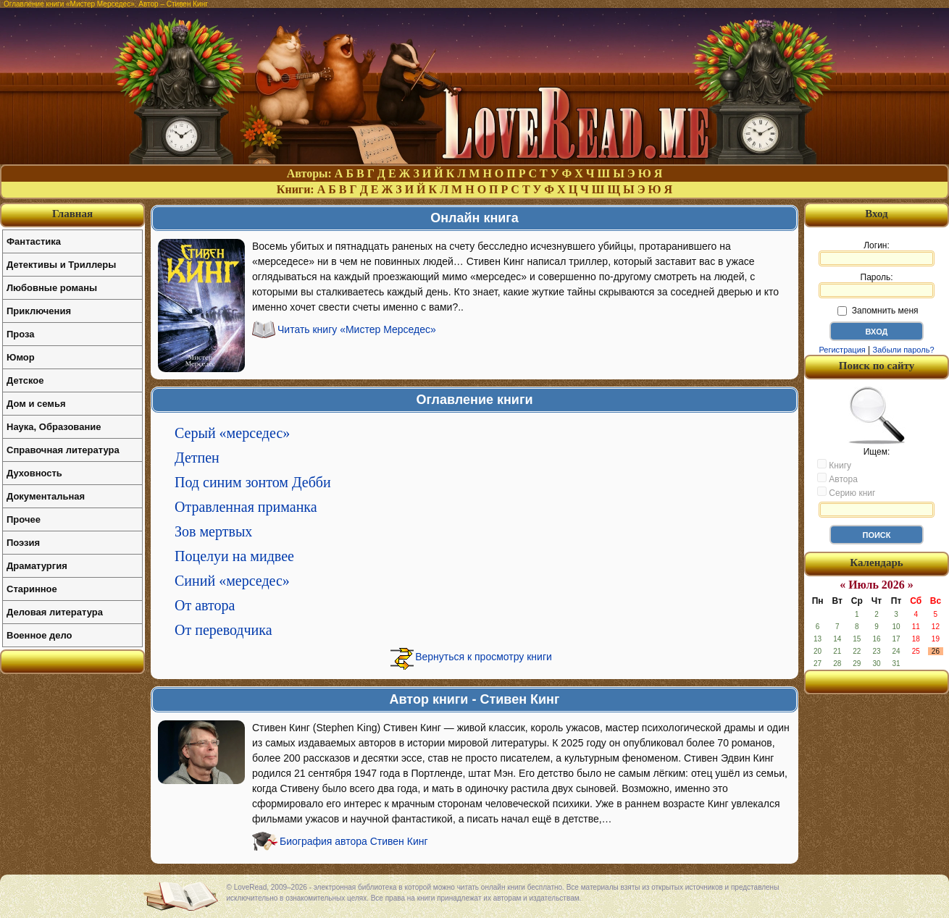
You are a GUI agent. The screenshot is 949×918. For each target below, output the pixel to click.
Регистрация (842, 349)
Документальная (46, 496)
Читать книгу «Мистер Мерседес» (356, 329)
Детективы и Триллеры (61, 264)
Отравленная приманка (246, 507)
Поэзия (23, 542)
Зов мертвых (213, 531)
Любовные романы (52, 287)
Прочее (24, 519)
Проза (21, 334)
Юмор (21, 357)
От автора (205, 605)
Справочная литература (63, 450)
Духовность (34, 473)
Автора (837, 478)
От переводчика (223, 630)
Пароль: (877, 285)
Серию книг (846, 492)
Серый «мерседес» (232, 433)
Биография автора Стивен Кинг (354, 841)
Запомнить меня (877, 311)
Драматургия (37, 565)
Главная (72, 213)
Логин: (877, 253)
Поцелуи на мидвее (234, 556)
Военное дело (39, 635)
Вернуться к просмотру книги (483, 656)
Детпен (197, 458)
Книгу (834, 465)
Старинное (32, 589)
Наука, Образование (54, 426)
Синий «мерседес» (232, 581)
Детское (25, 380)
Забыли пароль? (904, 349)
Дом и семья (36, 403)
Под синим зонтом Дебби (253, 482)
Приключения (39, 311)
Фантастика (34, 241)
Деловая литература (55, 612)
